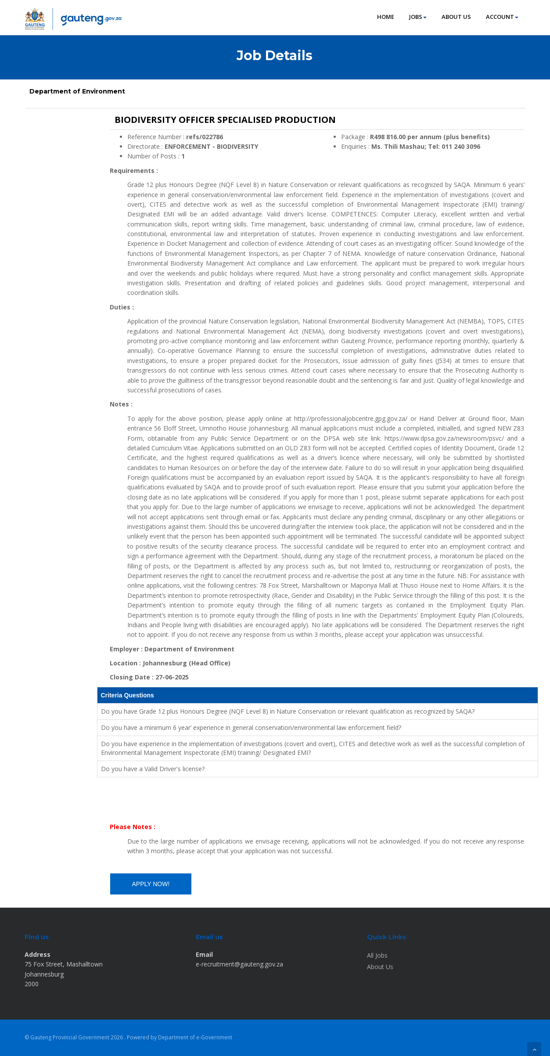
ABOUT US (456, 17)
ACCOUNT (502, 17)
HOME (385, 17)
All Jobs (377, 955)
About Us (380, 967)
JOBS (418, 17)
